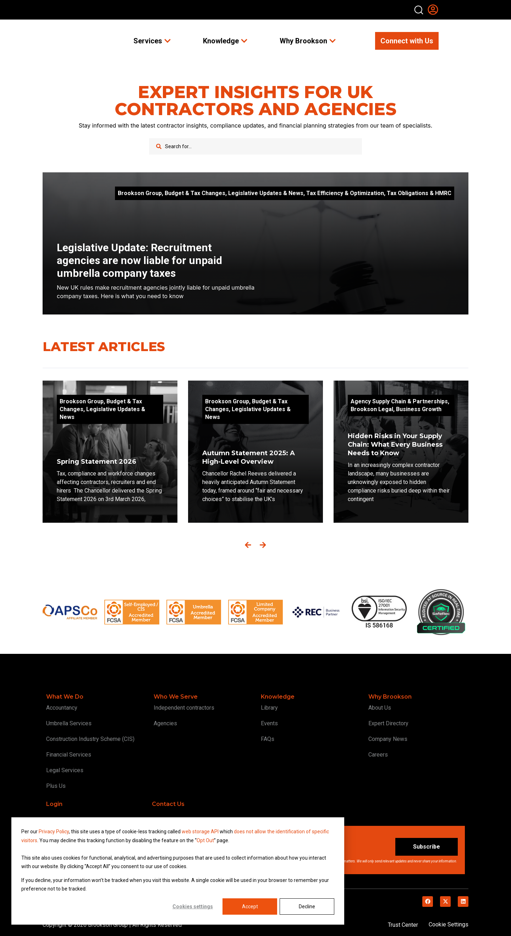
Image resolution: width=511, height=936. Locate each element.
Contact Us (168, 804)
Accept (250, 906)
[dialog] (177, 871)
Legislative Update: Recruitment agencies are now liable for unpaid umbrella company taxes (139, 260)
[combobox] (255, 146)
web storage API (201, 831)
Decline (307, 906)
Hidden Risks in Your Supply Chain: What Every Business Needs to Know (395, 444)
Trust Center (403, 924)
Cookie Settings (448, 924)
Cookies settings (192, 906)
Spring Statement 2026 (96, 462)
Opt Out (205, 840)
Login (54, 804)
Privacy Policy (54, 831)
